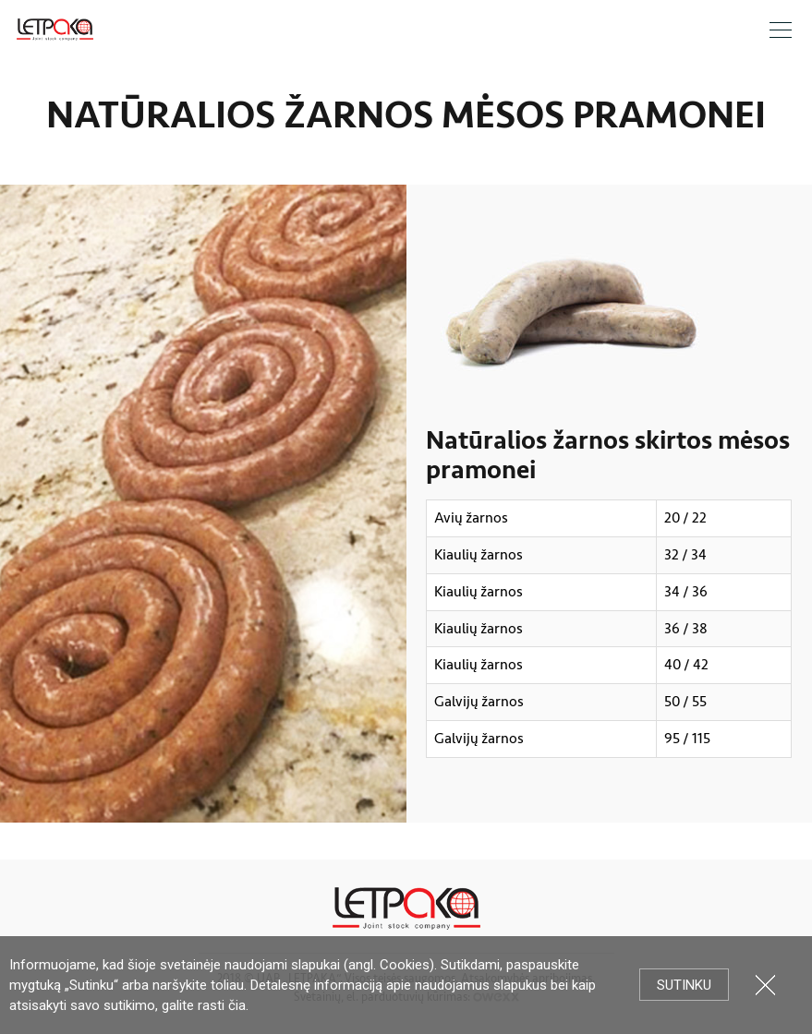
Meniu (781, 30)
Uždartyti (765, 984)
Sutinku (684, 985)
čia (237, 1005)
